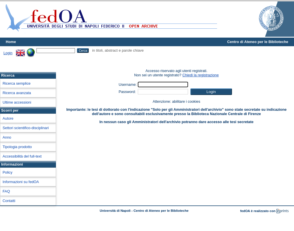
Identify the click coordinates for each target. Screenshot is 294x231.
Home (11, 42)
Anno (7, 137)
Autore (8, 118)
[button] (211, 91)
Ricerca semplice (16, 83)
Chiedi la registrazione (200, 75)
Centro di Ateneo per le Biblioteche (257, 42)
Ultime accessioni (17, 102)
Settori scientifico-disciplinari (26, 128)
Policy (7, 172)
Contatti (9, 201)
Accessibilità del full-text (22, 156)
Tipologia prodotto (17, 147)
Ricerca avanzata (17, 93)
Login (7, 53)
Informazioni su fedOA (21, 182)
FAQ (6, 191)
